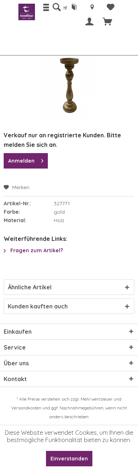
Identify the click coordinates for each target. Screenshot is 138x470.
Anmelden (25, 159)
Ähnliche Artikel (30, 287)
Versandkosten (26, 408)
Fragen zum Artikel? (33, 250)
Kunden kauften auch (38, 306)
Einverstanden (69, 458)
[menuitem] (56, 7)
